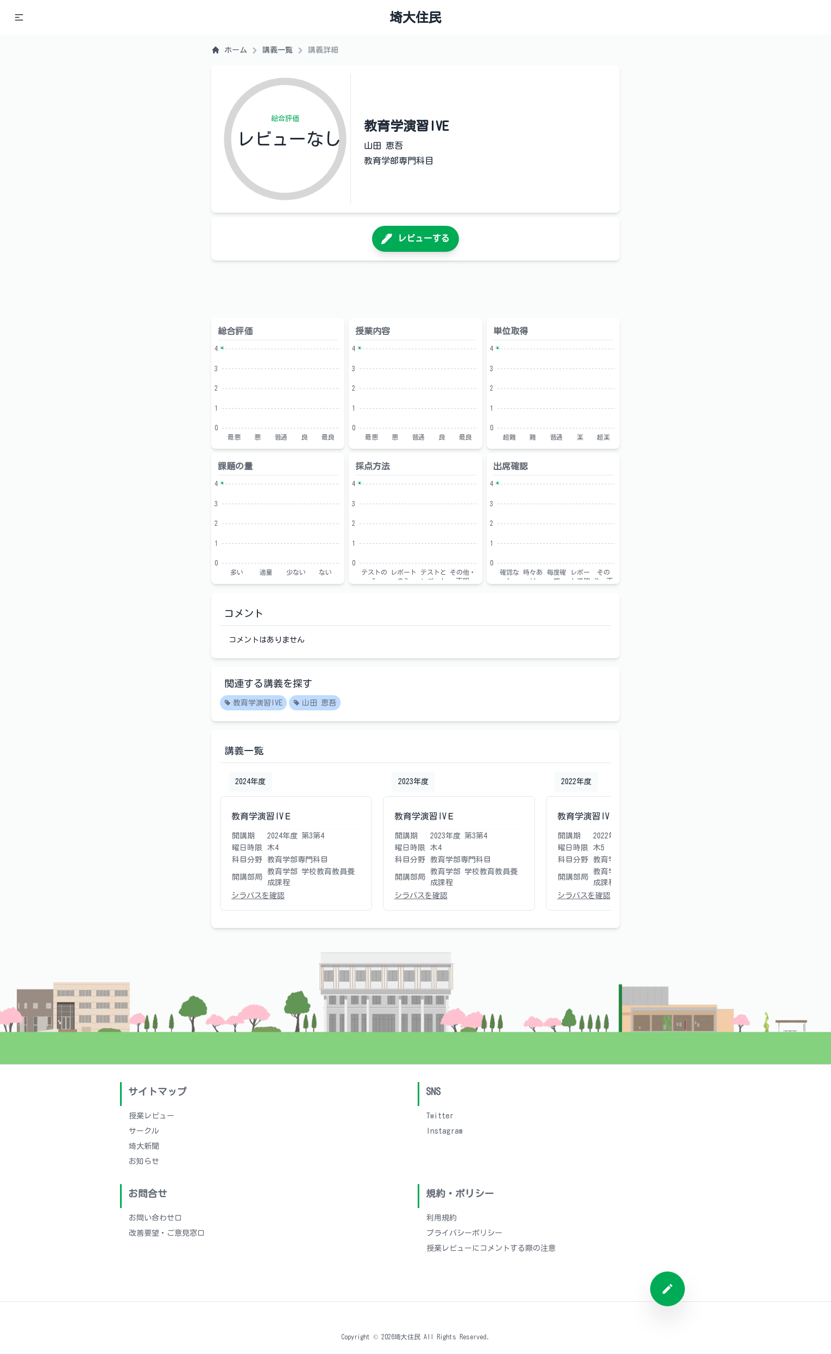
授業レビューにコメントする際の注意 (491, 1248)
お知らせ (144, 1161)
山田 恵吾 (314, 703)
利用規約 (441, 1218)
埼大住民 (415, 17)
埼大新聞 (144, 1146)
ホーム (229, 50)
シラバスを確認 (258, 895)
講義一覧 (277, 50)
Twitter (440, 1116)
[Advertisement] (415, 289)
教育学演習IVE (253, 703)
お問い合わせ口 (155, 1218)
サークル (144, 1131)
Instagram (444, 1131)
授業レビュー (151, 1116)
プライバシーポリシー (464, 1233)
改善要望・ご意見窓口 (167, 1233)
